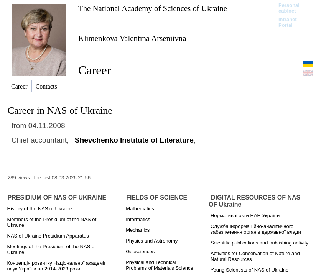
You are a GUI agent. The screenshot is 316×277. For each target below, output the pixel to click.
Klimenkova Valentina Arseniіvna (132, 38)
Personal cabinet (289, 8)
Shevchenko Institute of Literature (134, 140)
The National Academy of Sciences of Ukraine (152, 8)
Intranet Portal (287, 22)
